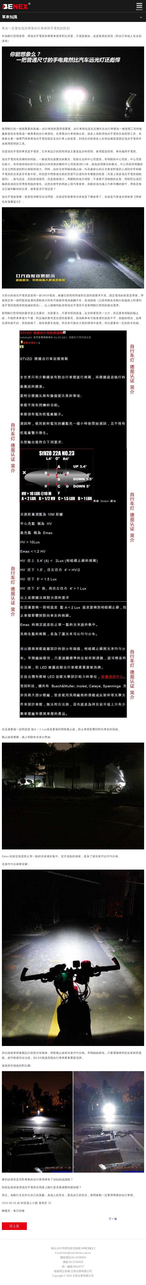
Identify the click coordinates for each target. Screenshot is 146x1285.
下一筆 (113, 1219)
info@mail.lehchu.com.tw (77, 1252)
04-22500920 (79, 1257)
